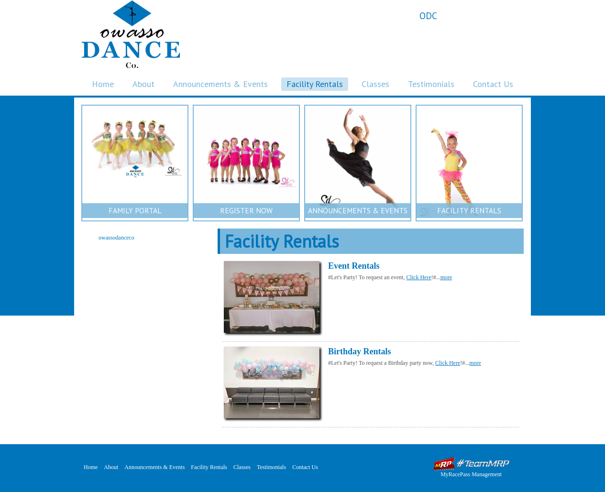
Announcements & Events (220, 83)
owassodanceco (116, 237)
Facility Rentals (314, 83)
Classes (375, 83)
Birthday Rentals (359, 351)
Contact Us (493, 83)
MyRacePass (471, 463)
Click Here (418, 277)
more (446, 277)
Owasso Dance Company (130, 34)
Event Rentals (354, 266)
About (143, 83)
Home (103, 83)
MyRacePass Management (471, 474)
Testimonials (431, 83)
